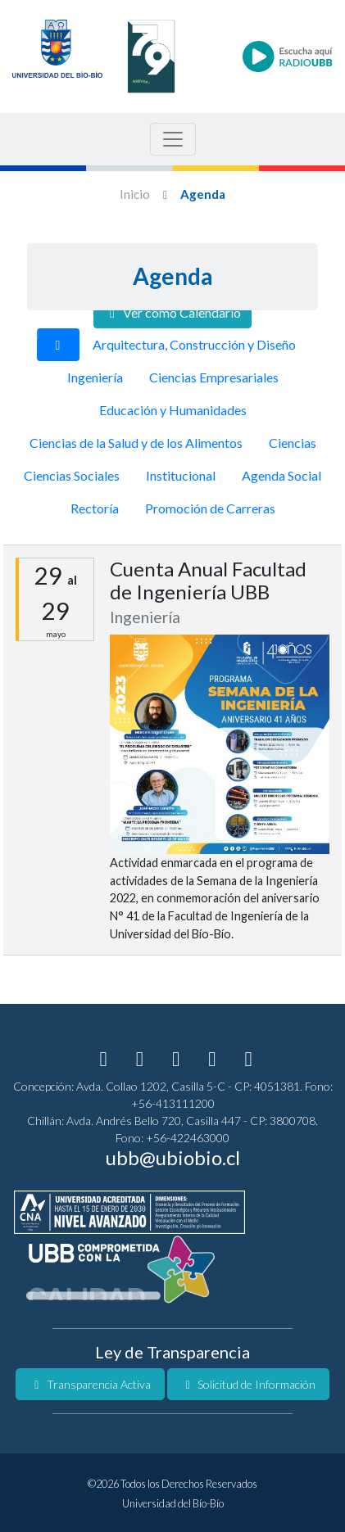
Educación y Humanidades (173, 410)
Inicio (135, 194)
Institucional (181, 475)
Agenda (202, 194)
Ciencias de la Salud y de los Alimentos (136, 442)
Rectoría (94, 508)
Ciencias (292, 442)
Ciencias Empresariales (214, 377)
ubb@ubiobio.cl (173, 1157)
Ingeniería (95, 377)
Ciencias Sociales (72, 475)
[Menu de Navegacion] (173, 139)
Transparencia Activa (90, 1384)
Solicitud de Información (248, 1384)
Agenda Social (281, 475)
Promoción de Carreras (210, 508)
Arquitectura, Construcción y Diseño (194, 344)
